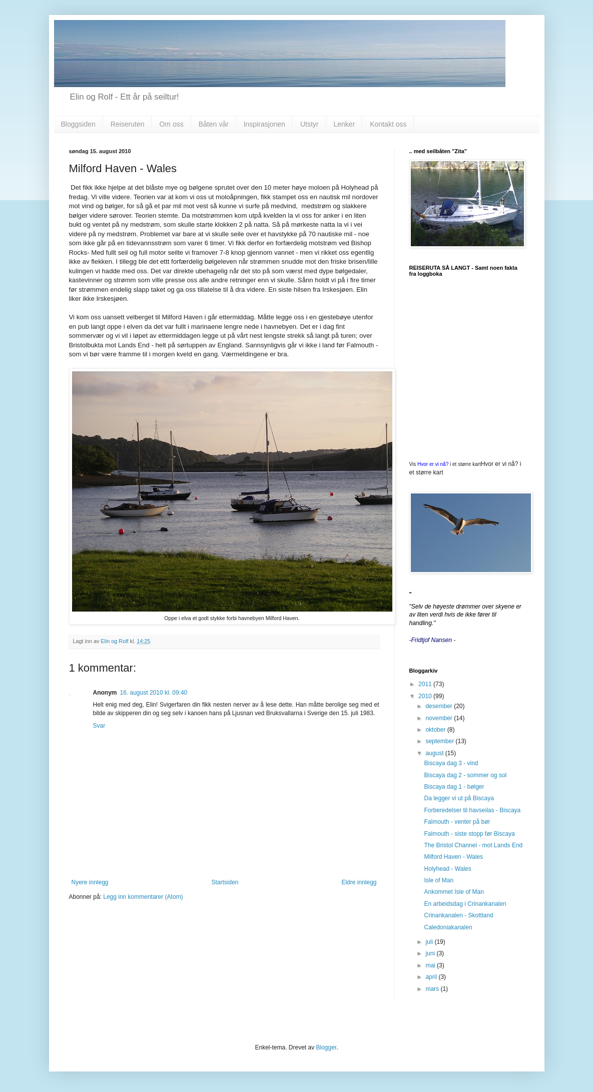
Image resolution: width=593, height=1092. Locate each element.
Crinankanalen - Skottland (458, 915)
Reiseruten (128, 124)
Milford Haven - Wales (453, 856)
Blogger (326, 1047)
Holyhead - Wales (447, 868)
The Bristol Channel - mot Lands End (473, 845)
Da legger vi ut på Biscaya (458, 798)
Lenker (344, 124)
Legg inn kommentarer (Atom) (143, 896)
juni (430, 953)
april (431, 976)
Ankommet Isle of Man (453, 891)
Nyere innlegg (90, 882)
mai (431, 965)
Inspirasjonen (264, 124)
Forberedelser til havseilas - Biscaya (472, 810)
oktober (436, 729)
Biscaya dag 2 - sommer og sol (465, 775)
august (435, 753)
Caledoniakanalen (448, 927)
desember (439, 706)
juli (429, 941)
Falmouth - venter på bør (457, 821)
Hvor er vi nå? (432, 464)
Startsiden (224, 882)
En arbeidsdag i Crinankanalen (465, 903)
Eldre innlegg (358, 882)
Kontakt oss (388, 124)
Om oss (171, 124)
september (440, 741)
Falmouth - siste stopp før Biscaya (469, 833)
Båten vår (214, 124)
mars (432, 988)
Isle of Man (438, 880)
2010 (425, 696)
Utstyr (309, 124)
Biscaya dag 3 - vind (451, 763)
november (439, 718)
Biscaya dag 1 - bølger (454, 786)
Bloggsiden (78, 124)
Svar (99, 725)
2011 (425, 684)
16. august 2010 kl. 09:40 (154, 692)
